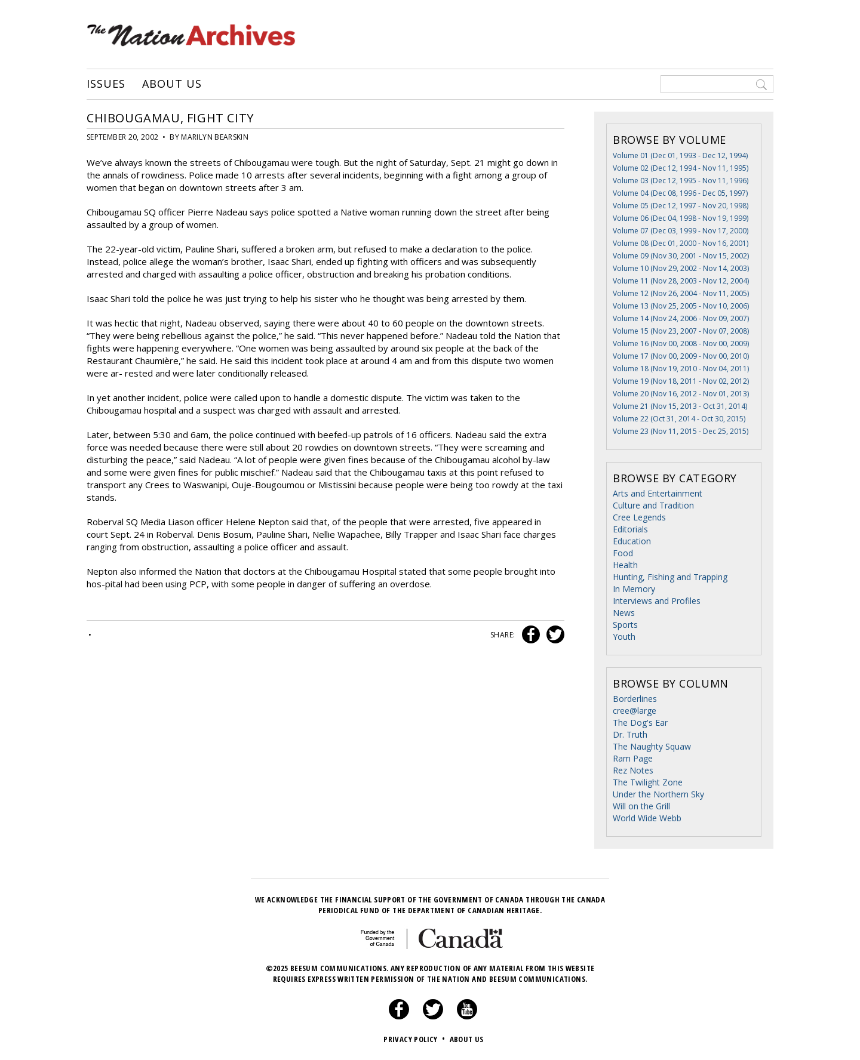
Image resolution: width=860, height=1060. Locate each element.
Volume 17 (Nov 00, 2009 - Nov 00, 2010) (681, 356)
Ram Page (633, 758)
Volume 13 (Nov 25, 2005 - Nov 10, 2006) (681, 306)
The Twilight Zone (648, 782)
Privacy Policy (415, 1039)
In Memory (634, 588)
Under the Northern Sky (658, 794)
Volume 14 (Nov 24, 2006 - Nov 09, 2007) (681, 318)
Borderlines (635, 698)
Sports (625, 624)
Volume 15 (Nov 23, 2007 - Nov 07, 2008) (681, 331)
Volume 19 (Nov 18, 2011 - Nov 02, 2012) (681, 381)
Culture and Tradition (653, 505)
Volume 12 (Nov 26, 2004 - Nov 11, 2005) (681, 293)
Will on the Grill (641, 806)
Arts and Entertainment (657, 493)
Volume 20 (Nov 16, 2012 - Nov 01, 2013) (681, 394)
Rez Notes (633, 770)
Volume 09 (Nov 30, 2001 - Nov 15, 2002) (681, 256)
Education (632, 541)
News (624, 612)
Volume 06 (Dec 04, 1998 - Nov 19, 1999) (680, 218)
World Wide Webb (647, 818)
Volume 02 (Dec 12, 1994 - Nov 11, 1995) (680, 168)
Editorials (630, 529)
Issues (106, 84)
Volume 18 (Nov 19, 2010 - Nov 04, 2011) (681, 368)
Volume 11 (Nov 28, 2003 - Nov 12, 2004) (681, 281)
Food (623, 553)
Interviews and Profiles (657, 600)
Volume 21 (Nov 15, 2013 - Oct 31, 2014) (680, 406)
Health (625, 565)
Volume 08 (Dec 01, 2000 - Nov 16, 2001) (680, 243)
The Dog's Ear (640, 722)
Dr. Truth (630, 734)
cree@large (634, 710)
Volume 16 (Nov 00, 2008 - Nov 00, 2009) (681, 343)
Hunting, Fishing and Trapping (670, 577)
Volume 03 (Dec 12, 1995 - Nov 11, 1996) (680, 180)
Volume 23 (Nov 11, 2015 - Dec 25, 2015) (680, 431)
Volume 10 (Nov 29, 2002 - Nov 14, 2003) (681, 268)
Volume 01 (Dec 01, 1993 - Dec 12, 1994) (680, 155)
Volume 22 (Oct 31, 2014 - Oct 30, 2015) (679, 419)
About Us (171, 84)
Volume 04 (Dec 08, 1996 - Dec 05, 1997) (680, 193)
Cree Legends (639, 517)
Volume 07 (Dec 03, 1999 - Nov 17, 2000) (680, 231)
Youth (624, 636)
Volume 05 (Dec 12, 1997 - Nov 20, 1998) (680, 206)
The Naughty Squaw (652, 746)
